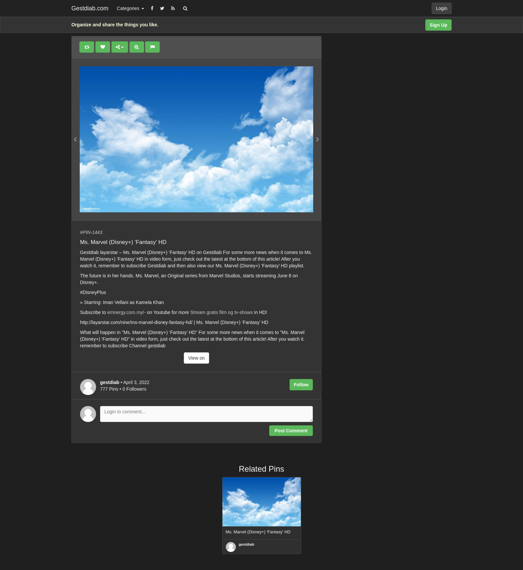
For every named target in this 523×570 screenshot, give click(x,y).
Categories (130, 8)
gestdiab (246, 544)
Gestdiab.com (89, 8)
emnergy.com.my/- (126, 312)
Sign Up (438, 25)
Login (441, 8)
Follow (301, 384)
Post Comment (291, 430)
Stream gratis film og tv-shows (221, 312)
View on (196, 358)
